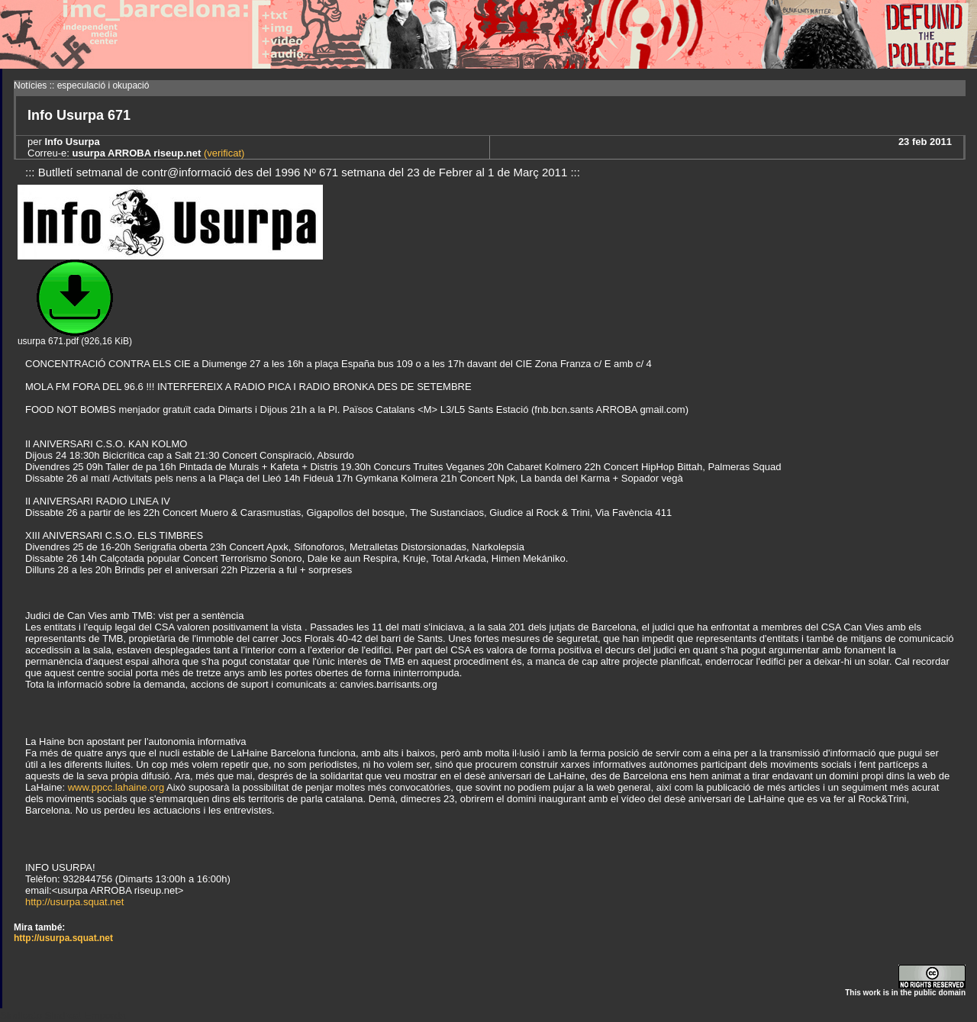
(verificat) (222, 153)
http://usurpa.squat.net (74, 902)
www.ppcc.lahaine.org (116, 787)
